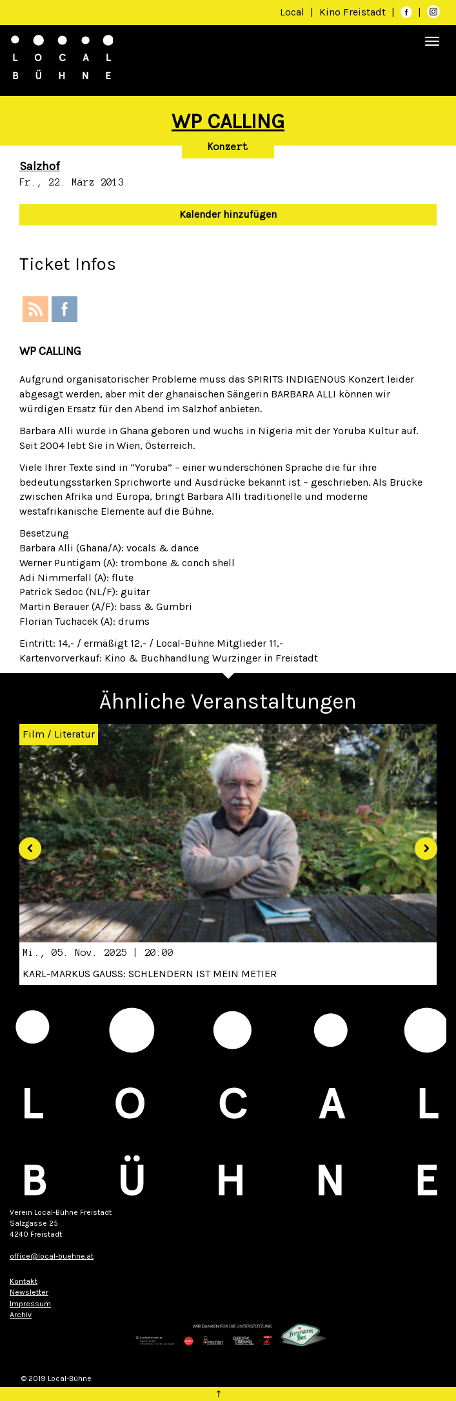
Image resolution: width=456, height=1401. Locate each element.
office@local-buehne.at (52, 1256)
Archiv (21, 1314)
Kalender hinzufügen (228, 214)
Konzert (228, 147)
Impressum (30, 1303)
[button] (25, 843)
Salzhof (39, 166)
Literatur (74, 734)
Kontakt (23, 1281)
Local (292, 12)
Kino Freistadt (353, 12)
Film (34, 734)
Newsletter (29, 1292)
